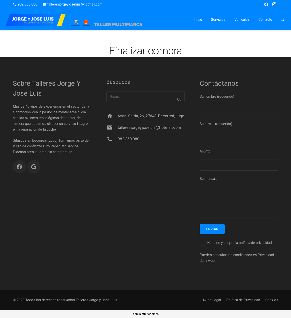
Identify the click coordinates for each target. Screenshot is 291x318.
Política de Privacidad (243, 300)
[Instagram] (274, 4)
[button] (282, 19)
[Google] (33, 166)
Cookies (271, 300)
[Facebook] (266, 4)
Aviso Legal (212, 300)
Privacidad (266, 255)
